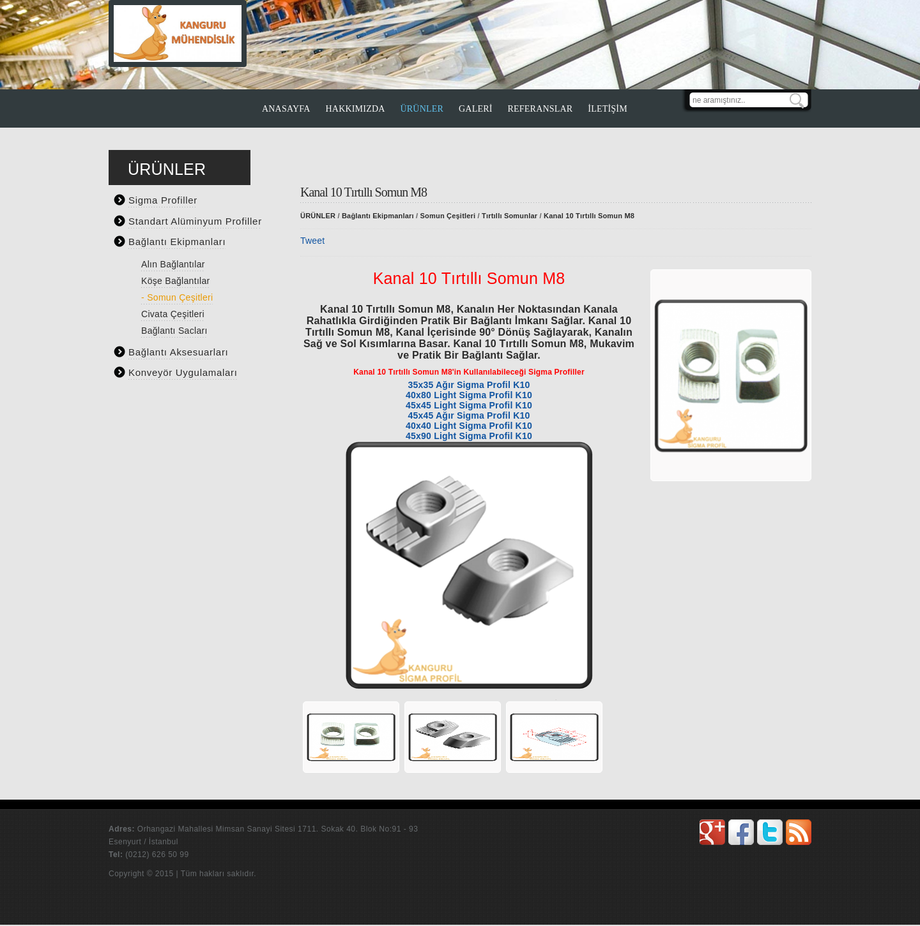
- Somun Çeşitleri (177, 297)
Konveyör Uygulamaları (183, 372)
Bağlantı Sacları (174, 330)
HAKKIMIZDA (355, 109)
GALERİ (476, 109)
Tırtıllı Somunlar (509, 216)
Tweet (312, 240)
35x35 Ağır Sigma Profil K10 (469, 385)
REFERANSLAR (540, 109)
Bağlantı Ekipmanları (177, 241)
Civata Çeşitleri (172, 314)
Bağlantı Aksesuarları (178, 352)
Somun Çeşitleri (448, 216)
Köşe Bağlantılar (175, 281)
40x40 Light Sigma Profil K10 (469, 426)
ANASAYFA (286, 109)
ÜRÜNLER (422, 109)
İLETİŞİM (607, 109)
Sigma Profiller (162, 200)
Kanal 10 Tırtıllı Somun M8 (589, 216)
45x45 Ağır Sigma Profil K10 (469, 415)
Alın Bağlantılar (173, 264)
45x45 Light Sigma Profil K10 (469, 405)
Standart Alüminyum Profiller (195, 221)
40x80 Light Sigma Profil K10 (469, 395)
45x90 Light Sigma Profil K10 (469, 436)
